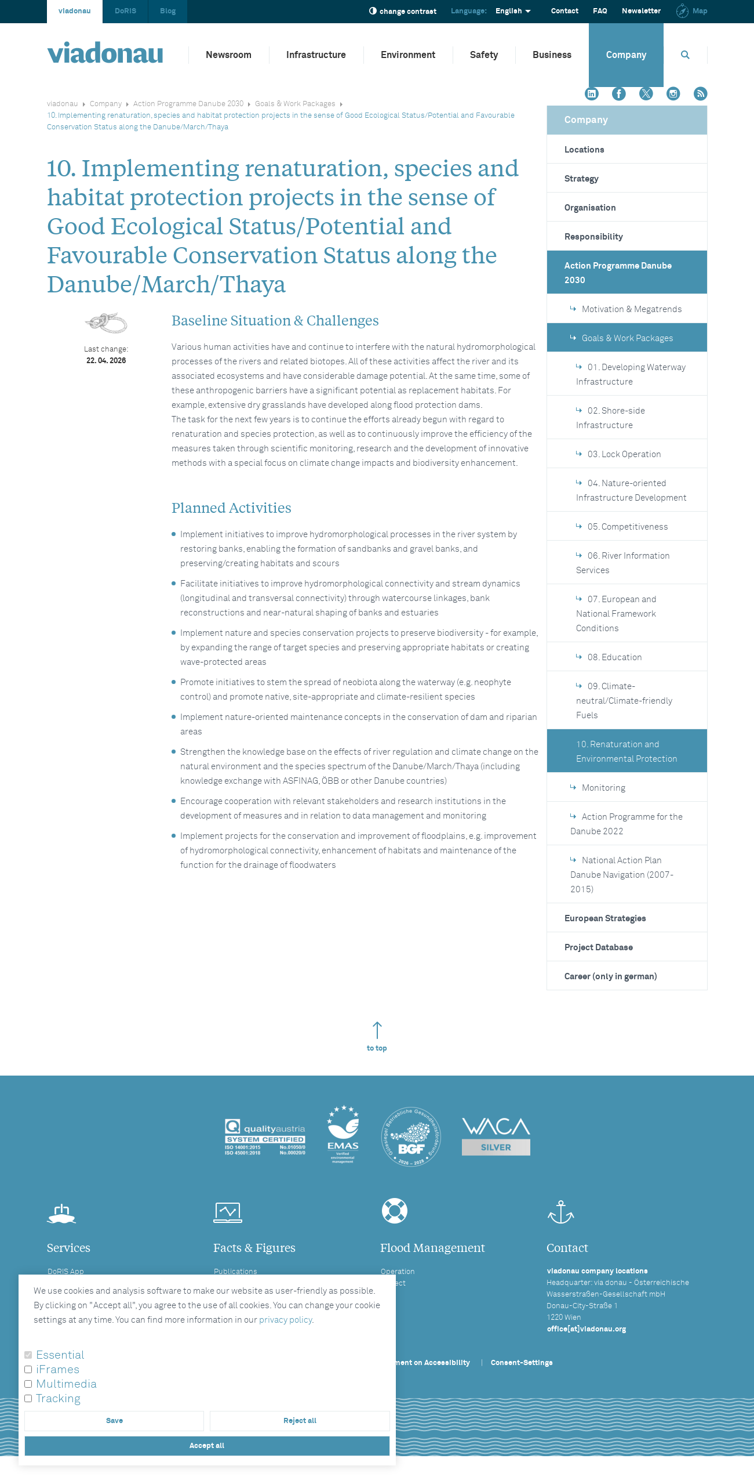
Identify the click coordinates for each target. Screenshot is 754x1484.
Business (552, 55)
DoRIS (125, 11)
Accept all (207, 1446)
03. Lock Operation (618, 454)
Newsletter (641, 11)
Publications (235, 1272)
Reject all (299, 1421)
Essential (60, 1355)
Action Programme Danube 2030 (188, 104)
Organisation (590, 208)
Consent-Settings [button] (522, 1363)
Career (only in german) (610, 976)
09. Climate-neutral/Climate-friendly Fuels (624, 701)
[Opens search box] (686, 54)
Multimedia (66, 1384)
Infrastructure (316, 55)
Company (626, 55)
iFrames (57, 1370)
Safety (484, 55)
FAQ (600, 11)
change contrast (402, 11)
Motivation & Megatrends (626, 309)
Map (691, 11)
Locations (584, 150)
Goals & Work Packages (295, 104)
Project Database (598, 947)
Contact (564, 11)
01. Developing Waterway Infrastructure (631, 374)
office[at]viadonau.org (586, 1329)
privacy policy (285, 1320)
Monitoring (597, 788)
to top (377, 1037)
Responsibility (593, 237)
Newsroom (229, 55)
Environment (408, 55)
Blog (168, 11)
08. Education (609, 657)
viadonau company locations (597, 1271)
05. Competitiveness (622, 527)
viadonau (75, 11)
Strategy (581, 179)
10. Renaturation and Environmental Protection (626, 751)
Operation (398, 1272)
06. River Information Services (623, 563)
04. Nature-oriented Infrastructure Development (631, 490)
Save (114, 1421)
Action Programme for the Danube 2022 (626, 824)
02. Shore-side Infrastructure (610, 418)
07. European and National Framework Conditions (616, 614)
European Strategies (605, 918)
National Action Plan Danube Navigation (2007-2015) (621, 875)
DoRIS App (66, 1272)
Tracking (58, 1399)
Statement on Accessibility (422, 1363)
